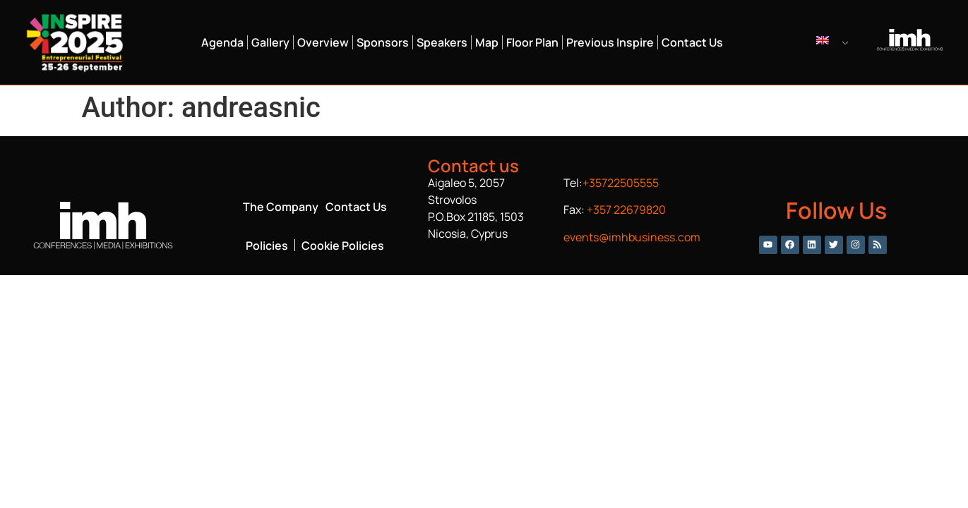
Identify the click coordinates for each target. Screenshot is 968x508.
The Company (280, 206)
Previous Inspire (610, 42)
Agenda (222, 42)
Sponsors (383, 42)
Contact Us (692, 42)
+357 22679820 (626, 209)
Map (486, 42)
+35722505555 (620, 182)
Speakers (442, 42)
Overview (323, 42)
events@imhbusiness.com (631, 237)
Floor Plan (532, 42)
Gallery (270, 42)
